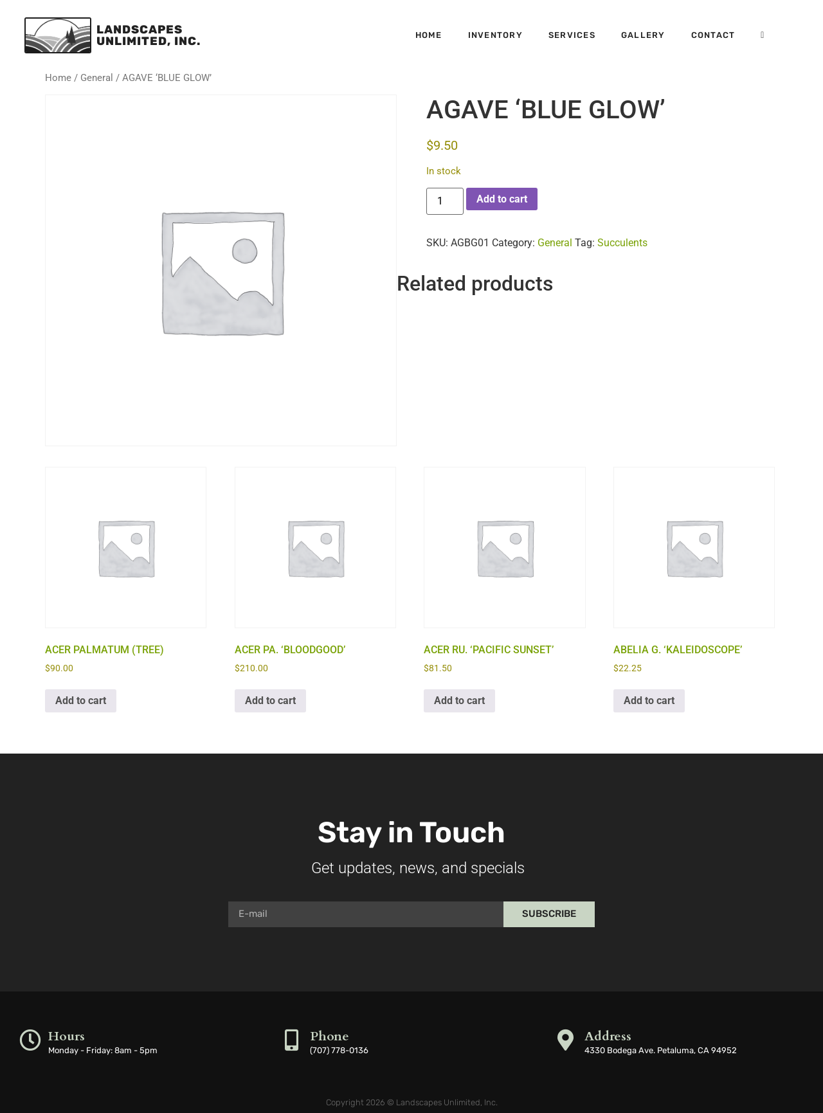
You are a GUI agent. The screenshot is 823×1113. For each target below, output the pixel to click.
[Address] (566, 1040)
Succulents (622, 243)
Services (571, 35)
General (96, 78)
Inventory (495, 35)
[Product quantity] (445, 201)
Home (428, 35)
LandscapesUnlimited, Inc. (148, 35)
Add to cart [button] (80, 700)
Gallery (643, 35)
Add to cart (501, 199)
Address (608, 1036)
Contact (713, 35)
